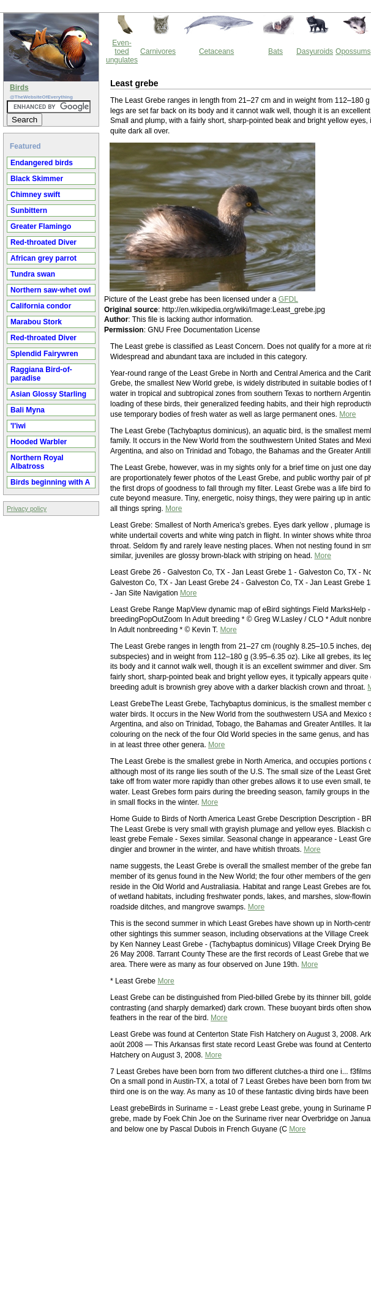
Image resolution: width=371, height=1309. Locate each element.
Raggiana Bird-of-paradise (41, 373)
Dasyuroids (314, 51)
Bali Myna (27, 410)
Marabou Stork (36, 322)
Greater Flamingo (40, 226)
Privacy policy (27, 508)
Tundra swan (32, 274)
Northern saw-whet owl (50, 290)
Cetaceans (216, 51)
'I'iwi (18, 426)
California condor (40, 306)
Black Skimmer (36, 178)
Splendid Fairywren (44, 353)
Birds (19, 87)
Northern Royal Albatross (37, 462)
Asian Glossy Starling (48, 394)
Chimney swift (35, 194)
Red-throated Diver (43, 242)
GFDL (288, 299)
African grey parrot (43, 258)
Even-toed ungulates (122, 51)
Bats (275, 51)
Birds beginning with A (50, 482)
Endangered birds (41, 162)
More (347, 414)
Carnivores (158, 51)
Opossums (352, 51)
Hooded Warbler (38, 442)
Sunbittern (28, 210)
